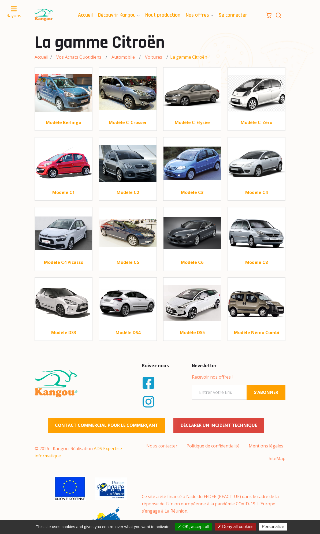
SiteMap (277, 458)
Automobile (123, 57)
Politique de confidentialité (213, 446)
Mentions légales (266, 446)
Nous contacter (161, 446)
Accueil (85, 15)
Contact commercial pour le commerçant (106, 425)
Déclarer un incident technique (219, 425)
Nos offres (197, 15)
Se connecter (233, 15)
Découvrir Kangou (117, 15)
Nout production (162, 15)
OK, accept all (193, 526)
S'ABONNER (266, 392)
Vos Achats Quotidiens (78, 57)
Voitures (153, 57)
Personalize (273, 526)
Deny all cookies (236, 526)
